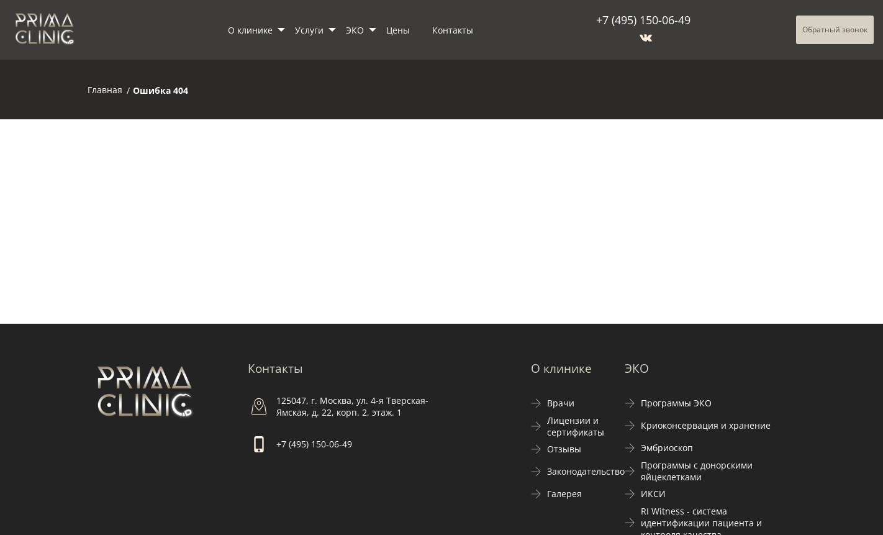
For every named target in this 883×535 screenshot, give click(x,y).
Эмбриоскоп (667, 448)
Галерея (564, 494)
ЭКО (355, 30)
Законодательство (586, 471)
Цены (398, 30)
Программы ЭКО (676, 403)
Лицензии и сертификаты (575, 426)
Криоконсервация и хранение (706, 425)
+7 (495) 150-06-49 (643, 19)
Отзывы (564, 449)
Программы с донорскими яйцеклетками (697, 471)
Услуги (309, 30)
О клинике (250, 30)
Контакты (452, 30)
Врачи (560, 403)
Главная (105, 90)
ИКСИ (653, 494)
